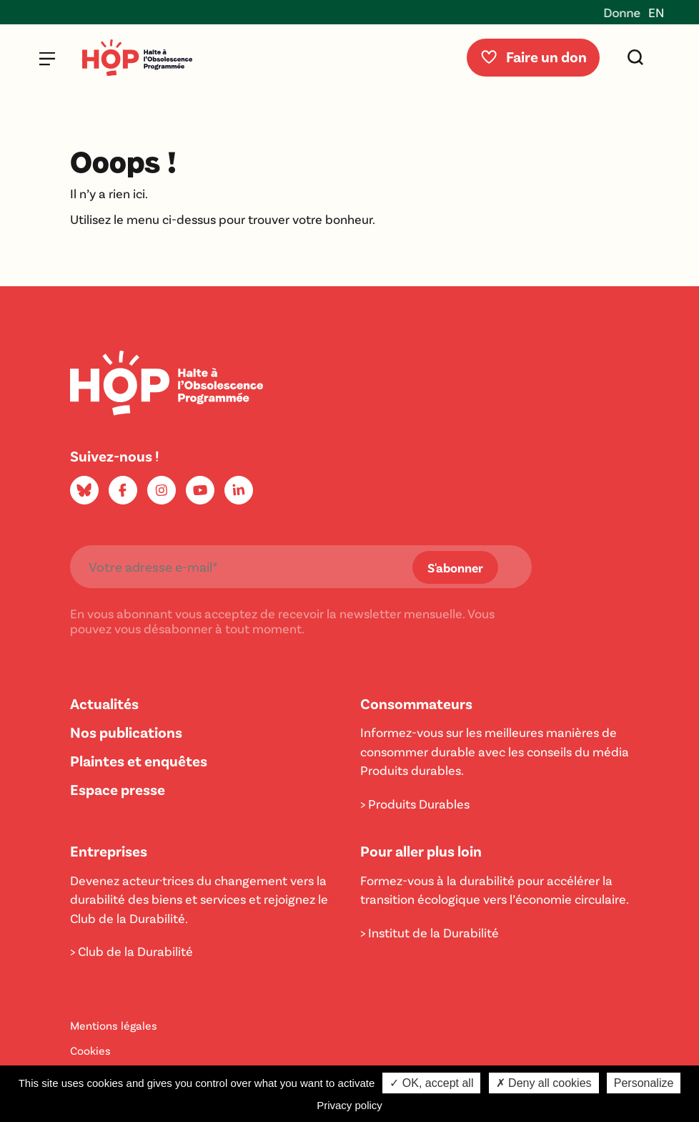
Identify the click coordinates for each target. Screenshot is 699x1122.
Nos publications (126, 732)
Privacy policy (349, 1105)
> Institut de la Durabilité (429, 932)
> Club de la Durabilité (131, 951)
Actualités (104, 703)
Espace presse (117, 789)
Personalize (644, 1083)
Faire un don (533, 56)
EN (656, 12)
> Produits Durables (415, 803)
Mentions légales (113, 1025)
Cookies (90, 1050)
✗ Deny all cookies (544, 1083)
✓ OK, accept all (431, 1083)
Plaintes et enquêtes (138, 760)
